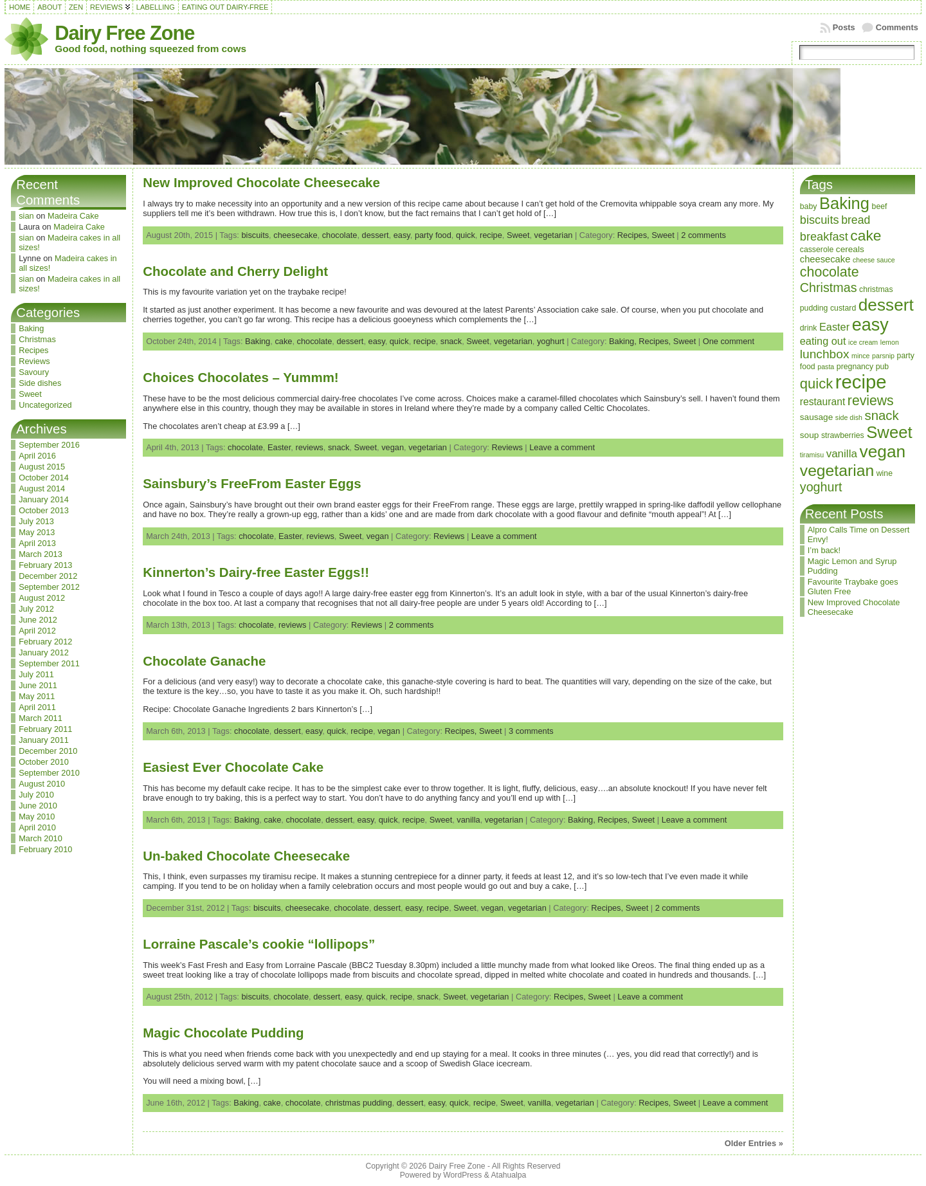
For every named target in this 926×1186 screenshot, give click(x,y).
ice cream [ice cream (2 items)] (863, 342)
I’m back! (824, 550)
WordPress (462, 1175)
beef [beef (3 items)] (879, 206)
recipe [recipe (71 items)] (861, 381)
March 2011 (40, 718)
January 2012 (44, 652)
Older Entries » (754, 1143)
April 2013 (37, 543)
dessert (375, 235)
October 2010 (44, 762)
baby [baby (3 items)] (808, 206)
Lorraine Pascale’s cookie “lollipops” (259, 943)
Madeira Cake (73, 216)
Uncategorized (45, 405)
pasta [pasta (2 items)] (825, 366)
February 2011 (45, 729)
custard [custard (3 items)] (843, 308)
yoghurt (551, 341)
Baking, (624, 341)
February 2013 (45, 565)
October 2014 (44, 477)
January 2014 (44, 499)
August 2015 (42, 466)
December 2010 (48, 751)
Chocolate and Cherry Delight (235, 271)
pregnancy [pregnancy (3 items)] (855, 366)
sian (26, 216)
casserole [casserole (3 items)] (817, 249)
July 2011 (36, 674)
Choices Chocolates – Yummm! (240, 377)
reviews (309, 447)
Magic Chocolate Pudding (223, 1032)
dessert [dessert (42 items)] (886, 305)
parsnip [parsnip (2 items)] (883, 356)
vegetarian (553, 235)
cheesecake (295, 235)
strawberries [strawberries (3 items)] (842, 435)
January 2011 (44, 740)
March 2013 (40, 554)
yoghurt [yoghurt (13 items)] (821, 487)
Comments (897, 27)
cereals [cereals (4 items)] (850, 249)
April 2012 (37, 630)
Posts (844, 27)
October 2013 (44, 510)
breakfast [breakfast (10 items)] (824, 236)
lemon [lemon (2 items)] (889, 342)
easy (402, 235)
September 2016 (49, 445)
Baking (31, 328)
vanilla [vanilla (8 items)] (841, 454)
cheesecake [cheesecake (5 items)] (825, 259)
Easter (279, 447)
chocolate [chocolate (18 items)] (829, 272)
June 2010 (38, 805)
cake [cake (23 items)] (865, 235)
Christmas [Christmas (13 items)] (828, 287)
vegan (392, 447)
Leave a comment (562, 447)
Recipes (33, 350)
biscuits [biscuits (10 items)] (819, 219)
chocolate (340, 235)
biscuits (255, 235)
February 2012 (45, 641)
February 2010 (45, 849)
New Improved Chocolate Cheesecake (261, 182)
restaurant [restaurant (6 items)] (823, 401)
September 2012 (49, 587)
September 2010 (49, 773)
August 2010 (42, 784)
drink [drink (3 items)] (808, 328)
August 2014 (42, 488)
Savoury (34, 372)
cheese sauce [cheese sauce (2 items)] (874, 260)
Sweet (30, 394)
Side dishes (40, 383)
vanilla (468, 820)
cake (283, 341)
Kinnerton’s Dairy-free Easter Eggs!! (256, 572)
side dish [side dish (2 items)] (848, 417)
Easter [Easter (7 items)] (834, 327)
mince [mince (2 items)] (860, 356)
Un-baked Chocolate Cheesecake (246, 855)
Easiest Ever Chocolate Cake (233, 767)
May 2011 (37, 696)
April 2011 (37, 707)
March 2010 (40, 838)
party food (433, 235)
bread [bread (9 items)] (855, 220)
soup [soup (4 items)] (809, 435)
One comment (728, 341)
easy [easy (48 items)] (870, 324)
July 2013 (36, 521)
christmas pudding (358, 1103)
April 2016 (37, 456)
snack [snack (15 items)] (881, 415)
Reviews (34, 361)
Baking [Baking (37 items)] (844, 203)
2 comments (703, 235)
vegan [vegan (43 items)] (882, 451)
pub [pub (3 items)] (882, 366)
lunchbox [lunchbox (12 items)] (824, 354)
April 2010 (37, 827)
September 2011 (49, 663)
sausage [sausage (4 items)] (816, 417)
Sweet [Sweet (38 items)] (889, 432)
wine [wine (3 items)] (884, 473)
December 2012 (48, 576)
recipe (491, 235)
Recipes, (634, 235)
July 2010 (36, 794)
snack (451, 341)
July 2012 (36, 609)
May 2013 (37, 532)
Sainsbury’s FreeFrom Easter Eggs (252, 483)
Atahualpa (508, 1175)
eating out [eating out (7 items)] (823, 341)
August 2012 (42, 598)
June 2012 (38, 620)
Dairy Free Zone (124, 33)
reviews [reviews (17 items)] (871, 400)
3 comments (531, 731)
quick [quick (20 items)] (816, 384)
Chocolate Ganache (204, 660)
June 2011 (38, 685)
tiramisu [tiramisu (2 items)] (812, 455)
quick (465, 235)
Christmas (37, 339)
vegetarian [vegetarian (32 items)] (837, 470)
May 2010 (37, 816)
